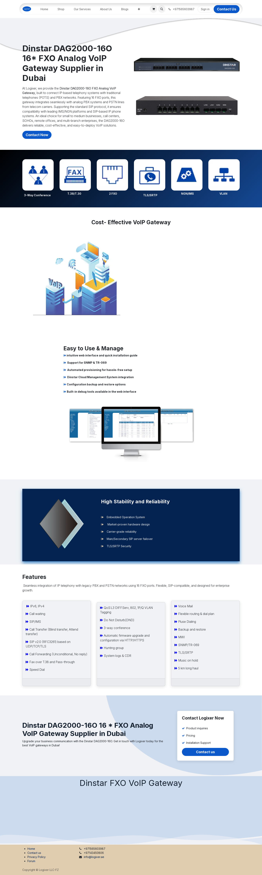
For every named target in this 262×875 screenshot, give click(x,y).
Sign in (205, 9)
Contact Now (37, 135)
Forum (31, 861)
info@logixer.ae (94, 857)
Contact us (205, 752)
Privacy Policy (36, 857)
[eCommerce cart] (153, 9)
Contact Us (226, 9)
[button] (161, 9)
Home (31, 848)
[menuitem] (44, 9)
